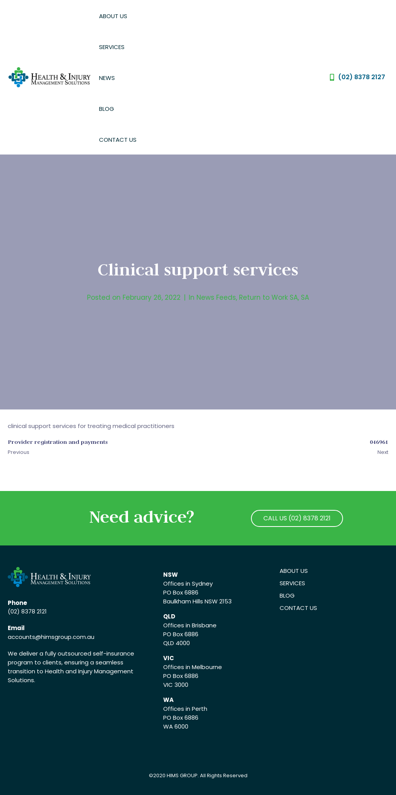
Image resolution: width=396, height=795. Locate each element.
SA (305, 297)
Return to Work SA (268, 297)
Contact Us (118, 140)
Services (112, 47)
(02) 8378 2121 (27, 611)
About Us (113, 16)
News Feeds (216, 297)
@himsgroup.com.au (64, 637)
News (107, 78)
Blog (106, 109)
